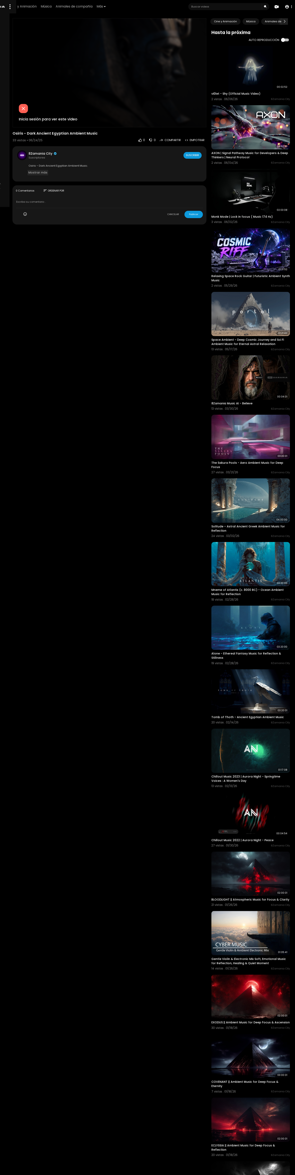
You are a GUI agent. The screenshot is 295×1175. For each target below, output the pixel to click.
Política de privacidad (19, 166)
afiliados (10, 176)
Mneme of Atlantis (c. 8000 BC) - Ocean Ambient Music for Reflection (255, 523)
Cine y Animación (76, 6)
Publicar (207, 195)
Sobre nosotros (15, 171)
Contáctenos (36, 171)
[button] (287, 6)
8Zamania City (90, 135)
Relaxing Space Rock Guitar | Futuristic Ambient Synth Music (254, 248)
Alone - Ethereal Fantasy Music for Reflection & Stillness (251, 579)
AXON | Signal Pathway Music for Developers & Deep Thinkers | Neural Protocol (252, 141)
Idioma (23, 176)
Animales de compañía (127, 6)
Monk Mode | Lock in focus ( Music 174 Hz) (256, 194)
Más (154, 6)
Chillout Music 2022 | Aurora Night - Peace (257, 744)
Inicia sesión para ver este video (95, 100)
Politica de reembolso (19, 152)
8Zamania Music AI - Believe (246, 359)
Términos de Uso (16, 162)
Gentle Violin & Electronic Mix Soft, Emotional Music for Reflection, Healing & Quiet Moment (256, 855)
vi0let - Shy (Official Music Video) (250, 86)
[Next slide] (284, 21)
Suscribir (206, 136)
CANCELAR (187, 195)
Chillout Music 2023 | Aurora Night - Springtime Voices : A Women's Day (252, 690)
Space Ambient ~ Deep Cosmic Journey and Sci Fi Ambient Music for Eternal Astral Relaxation (257, 305)
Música (99, 6)
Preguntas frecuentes (19, 157)
